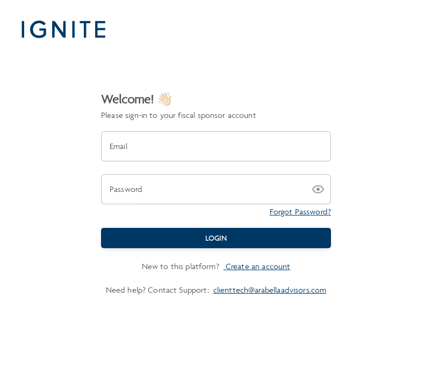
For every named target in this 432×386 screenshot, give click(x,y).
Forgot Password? (300, 211)
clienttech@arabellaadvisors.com (270, 290)
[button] (318, 189)
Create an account (257, 266)
